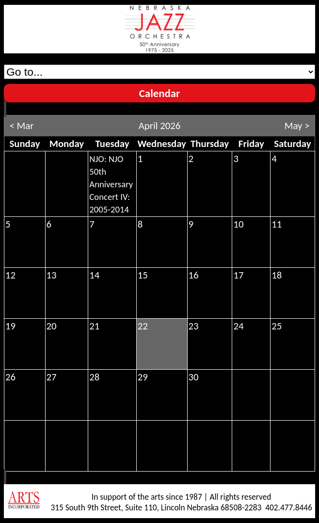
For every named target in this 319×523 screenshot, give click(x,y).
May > (297, 125)
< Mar (21, 125)
